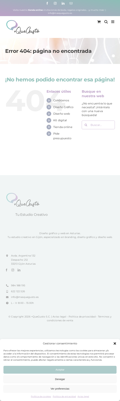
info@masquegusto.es (60, 13)
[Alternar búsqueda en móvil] (106, 22)
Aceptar (60, 369)
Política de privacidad (64, 396)
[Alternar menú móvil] (113, 22)
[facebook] (6, 271)
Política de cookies (41, 396)
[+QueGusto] (23, 194)
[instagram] (12, 271)
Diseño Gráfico (63, 107)
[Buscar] (86, 125)
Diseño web (61, 113)
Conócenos (61, 100)
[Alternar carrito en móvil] (99, 22)
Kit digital (60, 120)
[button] (115, 343)
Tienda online (62, 127)
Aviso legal (83, 396)
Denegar (60, 379)
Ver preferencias (60, 388)
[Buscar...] (98, 125)
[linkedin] (19, 271)
